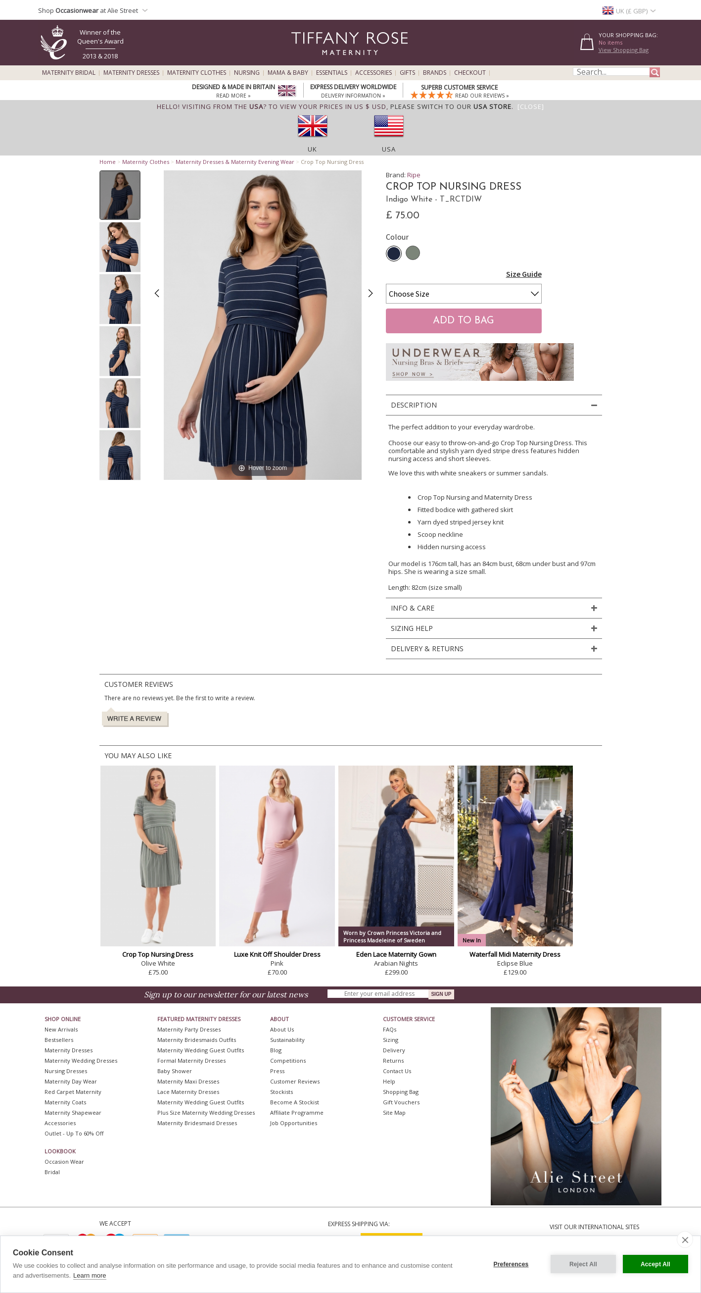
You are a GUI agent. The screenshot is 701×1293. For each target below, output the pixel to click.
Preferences (511, 1264)
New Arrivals (61, 1029)
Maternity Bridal (68, 73)
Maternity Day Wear (71, 1081)
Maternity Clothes (196, 73)
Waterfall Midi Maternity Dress (515, 954)
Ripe (414, 174)
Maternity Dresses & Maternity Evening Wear (235, 161)
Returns (393, 1060)
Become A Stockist (294, 1102)
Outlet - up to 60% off (74, 1133)
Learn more (89, 1275)
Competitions (288, 1060)
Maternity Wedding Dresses (81, 1060)
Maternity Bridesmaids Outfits (196, 1039)
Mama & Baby (288, 73)
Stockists (281, 1091)
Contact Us (397, 1071)
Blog (275, 1050)
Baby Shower (174, 1071)
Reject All (583, 1264)
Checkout (470, 73)
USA (389, 149)
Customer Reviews (295, 1081)
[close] (685, 1239)
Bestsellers (59, 1039)
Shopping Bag (401, 1091)
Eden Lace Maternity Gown (396, 954)
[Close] (530, 106)
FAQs (389, 1029)
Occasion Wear (64, 1161)
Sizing (390, 1039)
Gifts (407, 73)
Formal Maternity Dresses (191, 1060)
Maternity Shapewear (73, 1112)
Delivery (394, 1050)
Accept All (655, 1264)
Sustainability (287, 1039)
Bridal (52, 1172)
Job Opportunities (293, 1123)
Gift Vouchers (401, 1102)
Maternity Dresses (131, 73)
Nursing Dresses (66, 1071)
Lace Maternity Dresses (188, 1091)
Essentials (331, 73)
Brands (434, 73)
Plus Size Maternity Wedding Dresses (206, 1112)
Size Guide (524, 274)
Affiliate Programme (297, 1112)
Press (277, 1071)
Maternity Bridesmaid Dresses (197, 1123)
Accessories (373, 73)
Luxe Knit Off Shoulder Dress (277, 954)
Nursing (247, 73)
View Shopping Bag (624, 49)
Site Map (394, 1112)
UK (312, 149)
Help (389, 1081)
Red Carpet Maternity (73, 1091)
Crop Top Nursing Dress (157, 954)
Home (107, 161)
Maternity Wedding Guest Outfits (200, 1050)
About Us (282, 1029)
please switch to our (451, 106)
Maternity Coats (65, 1102)
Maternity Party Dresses (189, 1029)
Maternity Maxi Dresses (188, 1081)
